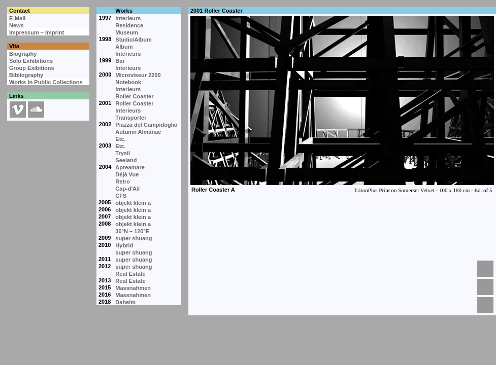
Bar (119, 61)
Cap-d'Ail (127, 189)
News (16, 25)
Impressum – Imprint (36, 32)
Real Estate (130, 274)
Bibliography (26, 75)
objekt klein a (133, 203)
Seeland (126, 160)
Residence (129, 25)
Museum (126, 32)
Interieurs (128, 18)
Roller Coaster (134, 96)
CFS (120, 196)
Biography (23, 54)
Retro (122, 181)
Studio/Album (133, 39)
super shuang (133, 238)
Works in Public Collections (46, 82)
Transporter (130, 118)
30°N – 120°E (132, 231)
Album (124, 47)
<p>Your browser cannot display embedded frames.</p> (341, 137)
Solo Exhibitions (31, 61)
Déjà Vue (127, 174)
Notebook (128, 82)
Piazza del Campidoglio (146, 125)
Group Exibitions (31, 68)
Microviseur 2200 (137, 75)
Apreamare (129, 167)
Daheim (125, 302)
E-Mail (17, 18)
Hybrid (124, 245)
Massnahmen (133, 288)
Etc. (120, 139)
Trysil (122, 153)
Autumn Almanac (138, 132)
